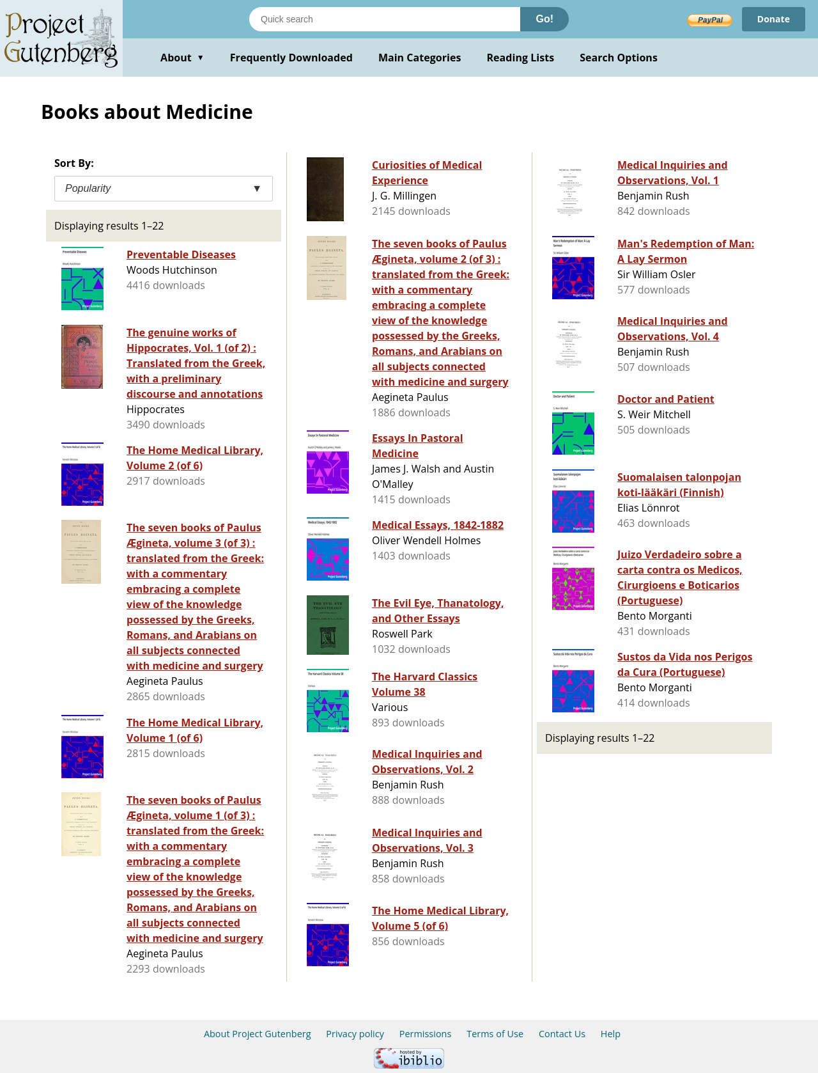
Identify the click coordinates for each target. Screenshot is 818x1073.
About (182, 57)
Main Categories (419, 58)
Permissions (425, 1034)
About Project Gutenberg (257, 1034)
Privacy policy (355, 1034)
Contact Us (562, 1034)
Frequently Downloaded (291, 58)
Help (611, 1034)
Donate (773, 19)
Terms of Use (495, 1034)
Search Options (619, 58)
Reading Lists (521, 58)
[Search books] (384, 19)
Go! (544, 18)
